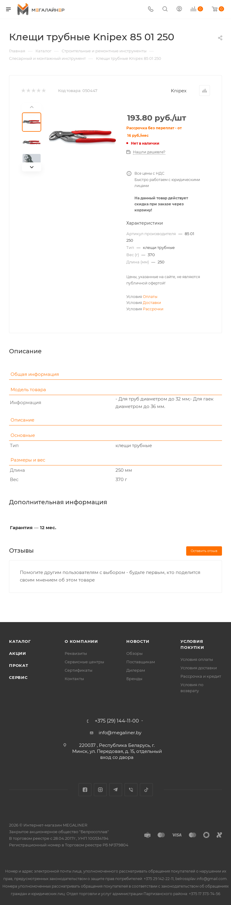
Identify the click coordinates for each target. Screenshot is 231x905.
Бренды (134, 678)
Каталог (20, 641)
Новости (137, 641)
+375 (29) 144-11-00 (117, 721)
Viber (131, 789)
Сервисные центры (84, 661)
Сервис (18, 677)
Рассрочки (153, 309)
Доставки (152, 302)
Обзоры (134, 653)
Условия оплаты (196, 659)
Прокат (18, 665)
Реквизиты (76, 653)
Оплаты (150, 296)
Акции (17, 653)
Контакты (74, 678)
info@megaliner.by (120, 732)
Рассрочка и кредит (200, 676)
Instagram (100, 789)
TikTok (146, 789)
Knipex (178, 91)
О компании (81, 641)
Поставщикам (140, 661)
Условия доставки (198, 667)
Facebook (85, 789)
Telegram (115, 789)
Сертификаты (78, 670)
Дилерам (135, 670)
